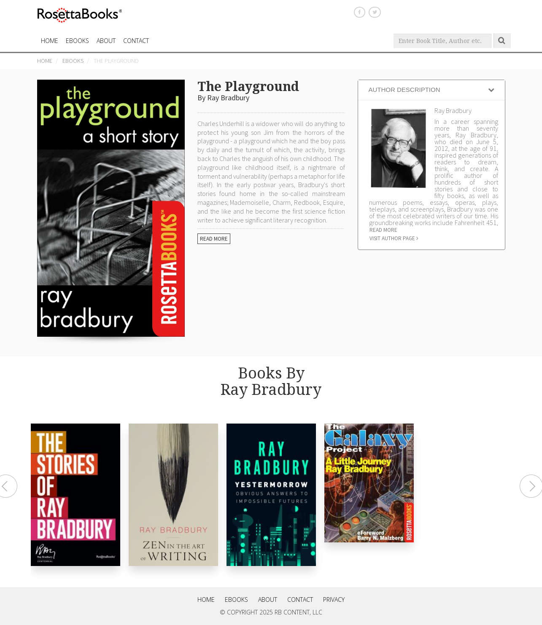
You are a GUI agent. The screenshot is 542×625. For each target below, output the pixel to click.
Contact (300, 599)
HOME (49, 41)
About (106, 41)
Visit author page (393, 238)
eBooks (77, 41)
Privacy (334, 599)
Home (44, 60)
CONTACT (136, 41)
